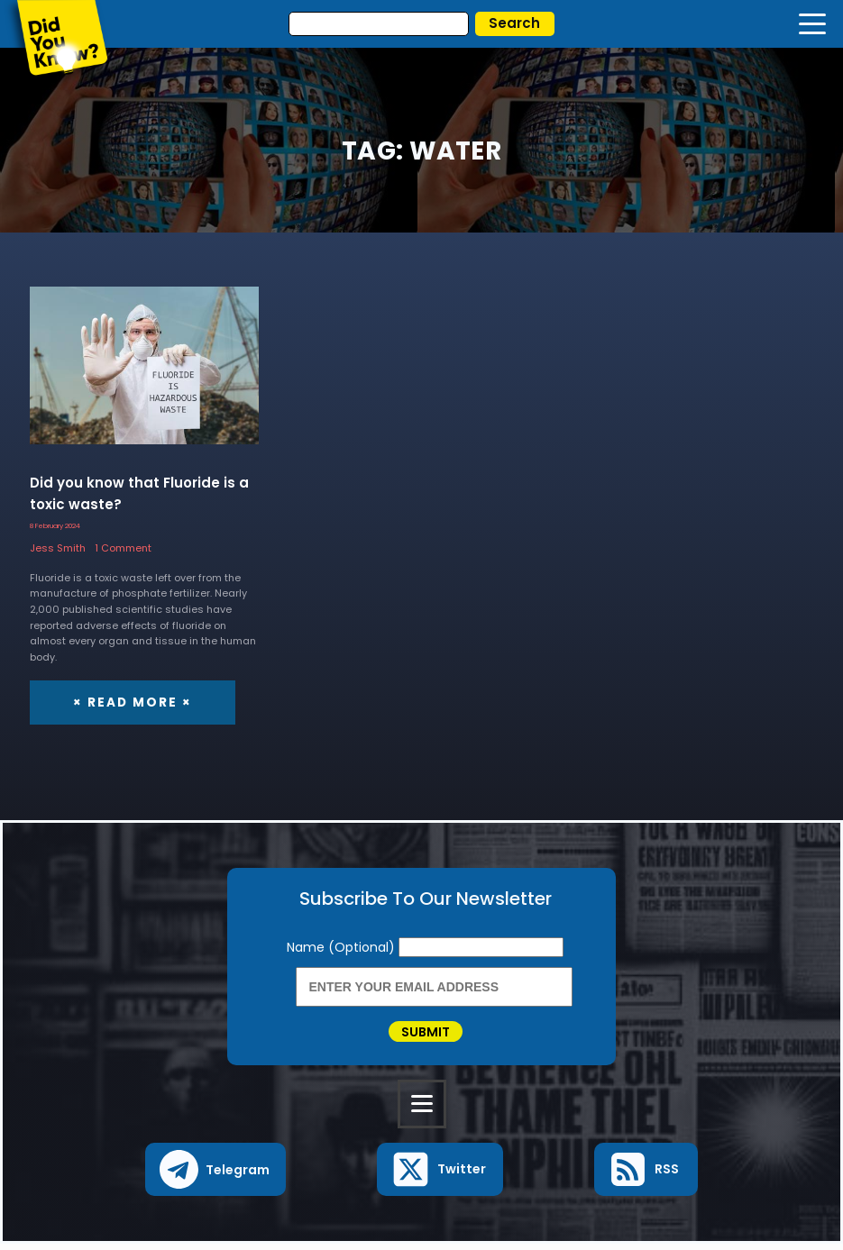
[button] (216, 1175)
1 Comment (123, 548)
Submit (425, 1035)
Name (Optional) (343, 947)
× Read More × (130, 702)
